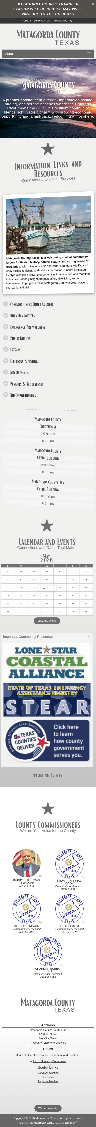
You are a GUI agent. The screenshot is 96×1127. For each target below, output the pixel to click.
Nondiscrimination (48, 1072)
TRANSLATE (60, 21)
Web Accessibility (48, 1108)
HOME (25, 20)
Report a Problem (48, 1081)
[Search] (71, 21)
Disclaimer (48, 1077)
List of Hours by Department (49, 1061)
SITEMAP (35, 20)
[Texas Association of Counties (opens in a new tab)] (42, 1122)
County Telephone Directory (49, 1042)
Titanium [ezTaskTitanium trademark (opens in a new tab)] (69, 1122)
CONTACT (46, 20)
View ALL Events (35, 621)
